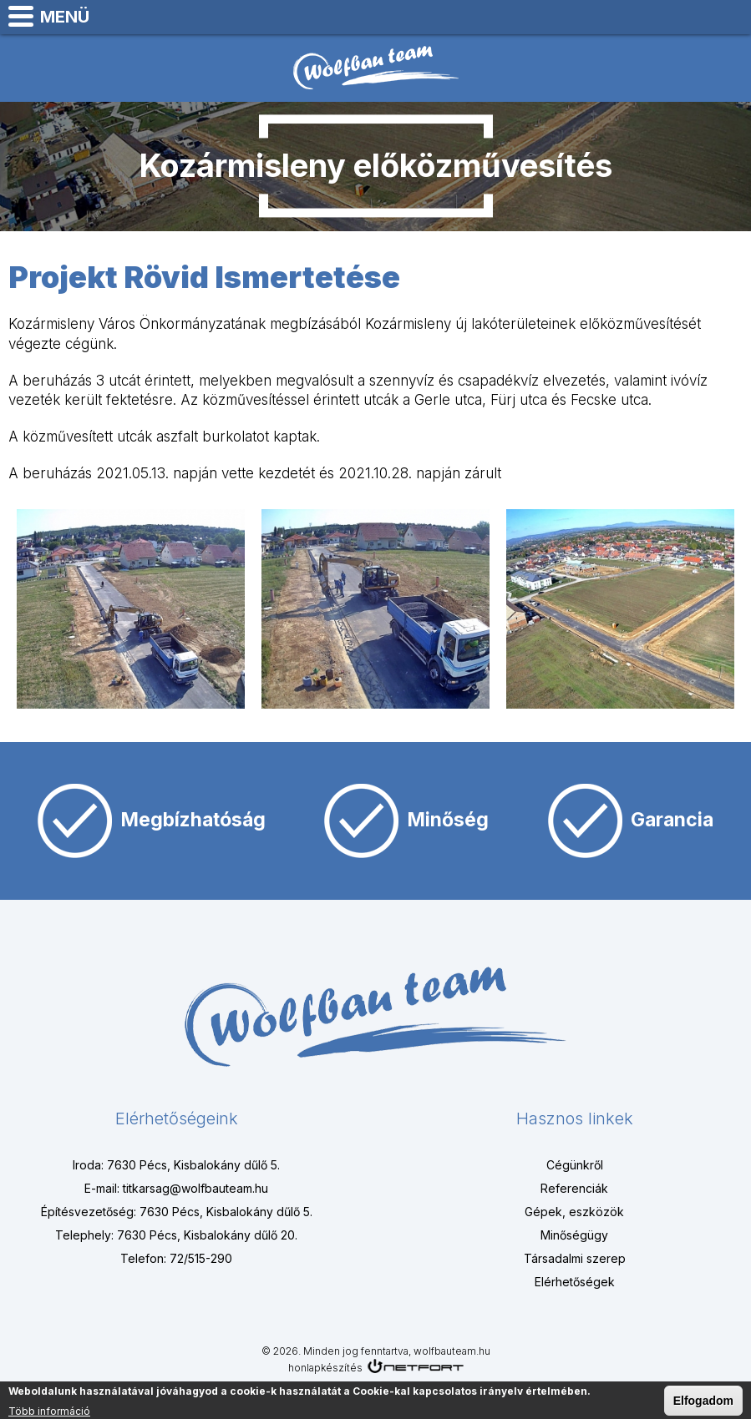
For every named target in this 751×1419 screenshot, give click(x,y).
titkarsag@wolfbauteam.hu (731, 16)
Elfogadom (703, 1402)
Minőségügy (574, 1235)
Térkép (647, 16)
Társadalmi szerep (575, 1258)
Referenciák (574, 1188)
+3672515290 (689, 16)
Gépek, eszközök (574, 1211)
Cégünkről (574, 1165)
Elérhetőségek (575, 1282)
